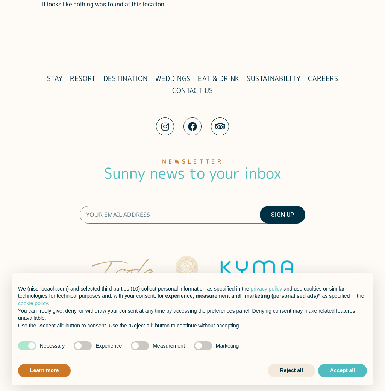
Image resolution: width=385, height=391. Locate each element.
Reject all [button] (291, 370)
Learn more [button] (44, 370)
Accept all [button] (342, 370)
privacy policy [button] (266, 289)
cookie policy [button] (33, 303)
